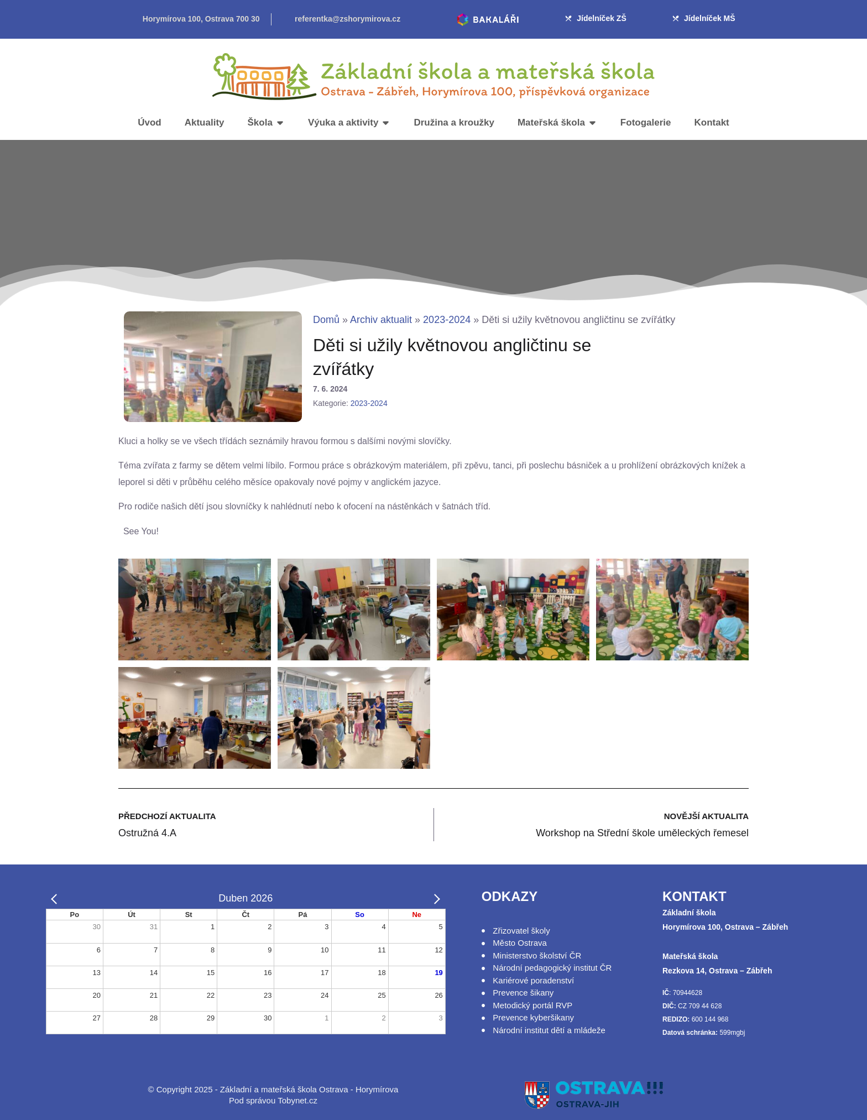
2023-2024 (447, 319)
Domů (326, 319)
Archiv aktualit (381, 319)
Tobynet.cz (297, 1100)
